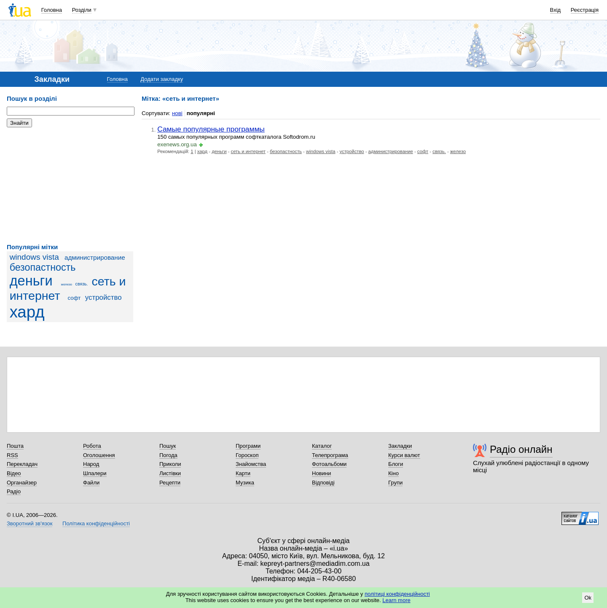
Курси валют (404, 455)
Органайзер (22, 482)
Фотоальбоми (329, 464)
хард (27, 312)
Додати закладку (161, 79)
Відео (14, 473)
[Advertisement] (70, 185)
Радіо (14, 491)
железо (66, 284)
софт (74, 298)
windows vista (34, 257)
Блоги (395, 464)
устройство (103, 297)
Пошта (15, 446)
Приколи (170, 464)
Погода (168, 455)
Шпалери (95, 473)
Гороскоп (247, 455)
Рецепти (169, 482)
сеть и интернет (248, 151)
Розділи (81, 10)
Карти (243, 473)
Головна (51, 10)
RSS (12, 455)
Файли (91, 482)
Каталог (322, 446)
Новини (321, 473)
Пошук (167, 446)
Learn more (396, 600)
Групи (395, 482)
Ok (587, 598)
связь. (81, 283)
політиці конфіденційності (397, 594)
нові (177, 113)
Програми (248, 446)
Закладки (400, 446)
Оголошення (99, 455)
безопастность (43, 267)
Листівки (170, 473)
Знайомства (251, 464)
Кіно (393, 473)
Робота (92, 446)
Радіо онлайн (521, 449)
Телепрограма (330, 455)
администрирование (94, 257)
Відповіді (323, 482)
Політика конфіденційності (96, 523)
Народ (91, 464)
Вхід (555, 10)
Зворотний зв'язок (29, 523)
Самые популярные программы (211, 129)
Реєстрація (585, 10)
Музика (245, 482)
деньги (31, 280)
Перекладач (22, 464)
